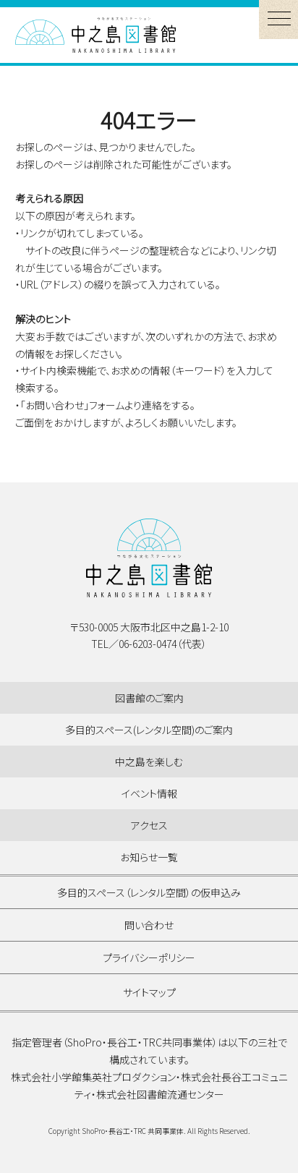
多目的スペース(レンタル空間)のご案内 (149, 729)
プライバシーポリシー (149, 957)
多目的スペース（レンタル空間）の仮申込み (149, 892)
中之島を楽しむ (149, 761)
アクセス (149, 825)
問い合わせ (149, 925)
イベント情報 (149, 793)
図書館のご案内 (149, 698)
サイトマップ (149, 992)
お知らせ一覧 (149, 857)
